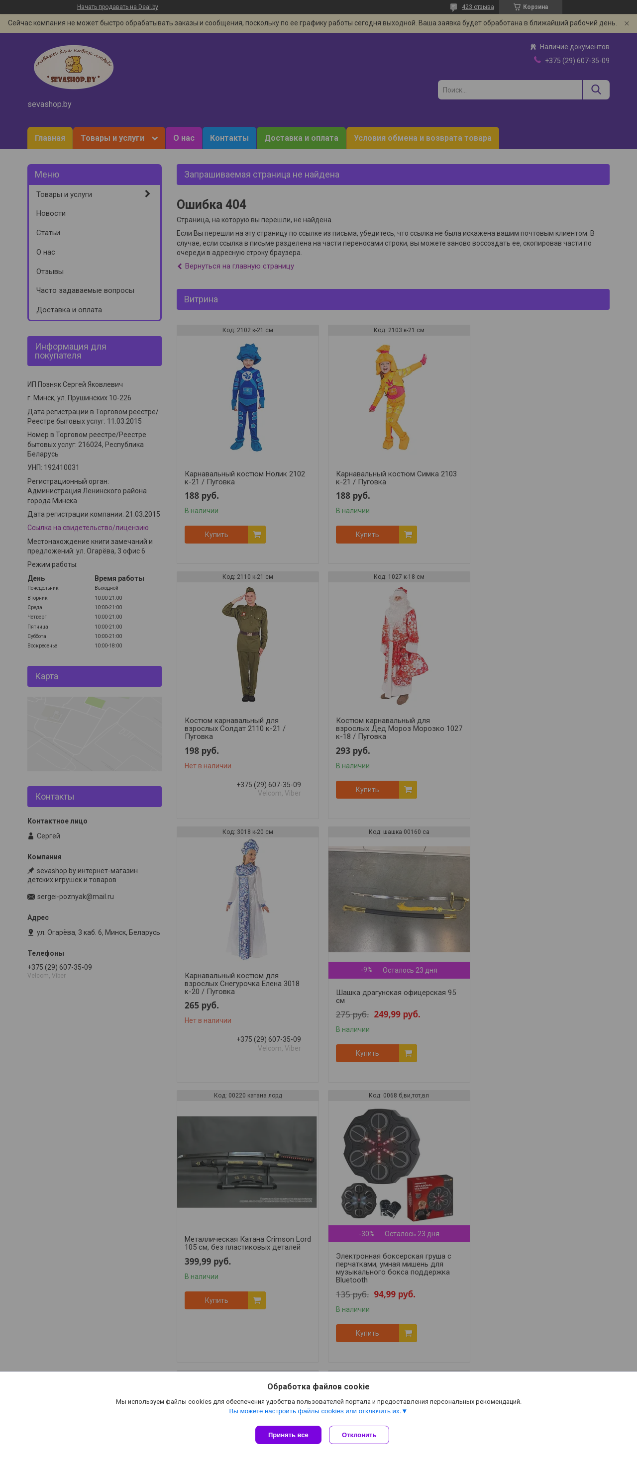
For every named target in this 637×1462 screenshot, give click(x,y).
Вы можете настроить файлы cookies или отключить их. (315, 1413)
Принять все (288, 1435)
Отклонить (361, 1435)
